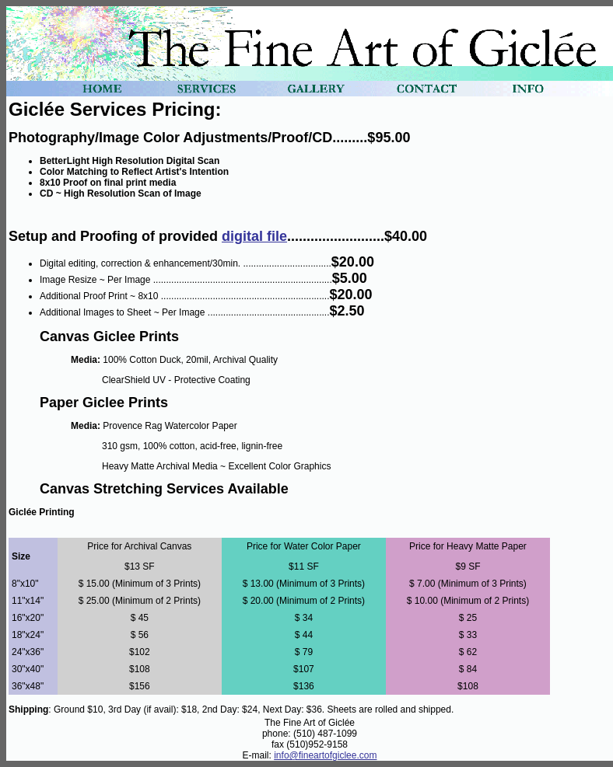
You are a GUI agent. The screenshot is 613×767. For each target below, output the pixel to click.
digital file (254, 236)
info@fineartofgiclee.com (325, 755)
